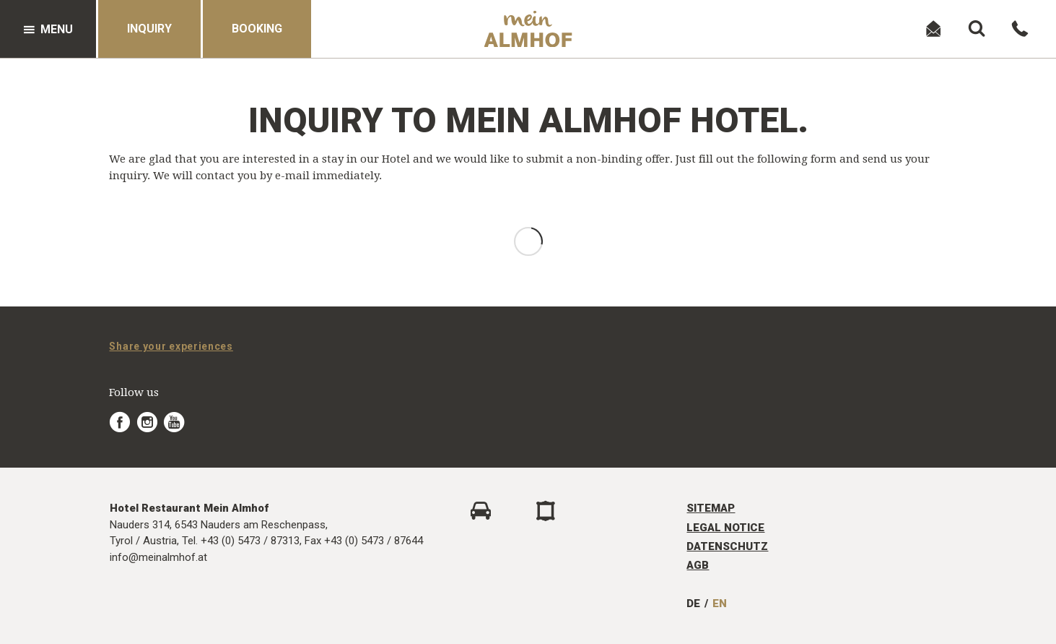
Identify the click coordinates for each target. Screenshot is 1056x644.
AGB (697, 565)
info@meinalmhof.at (158, 557)
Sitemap (710, 508)
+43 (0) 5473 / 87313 (250, 540)
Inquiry (149, 28)
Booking (257, 28)
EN (719, 603)
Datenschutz (727, 546)
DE (693, 603)
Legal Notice (725, 527)
